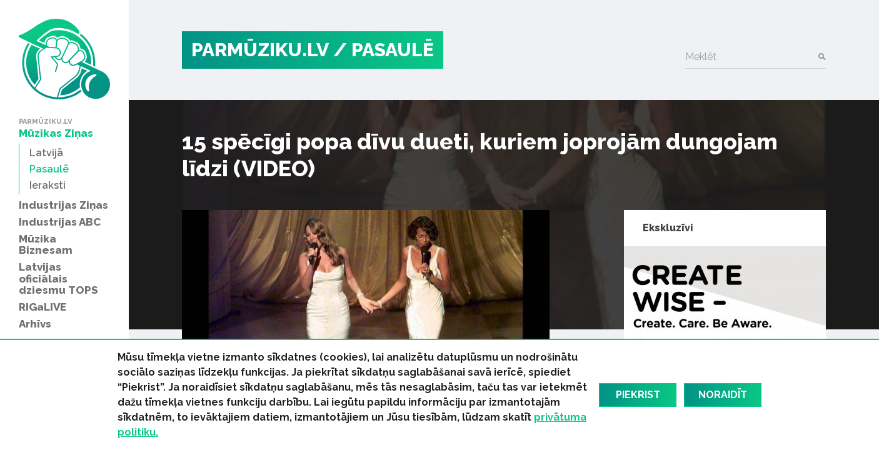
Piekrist (638, 395)
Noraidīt (722, 395)
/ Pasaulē (383, 50)
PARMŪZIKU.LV (260, 50)
